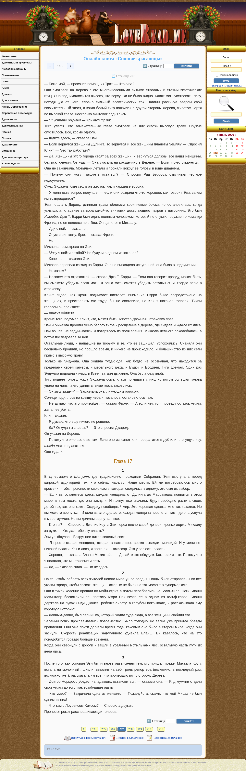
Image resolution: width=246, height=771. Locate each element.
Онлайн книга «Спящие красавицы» (123, 58)
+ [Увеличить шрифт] (70, 66)
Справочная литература (17, 113)
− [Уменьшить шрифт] (50, 66)
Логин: (226, 59)
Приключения (10, 75)
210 (149, 729)
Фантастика (9, 56)
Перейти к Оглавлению (130, 737)
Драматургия (10, 144)
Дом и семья (10, 100)
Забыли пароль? (233, 86)
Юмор (5, 87)
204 (94, 729)
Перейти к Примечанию (168, 737)
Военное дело (11, 163)
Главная (19, 48)
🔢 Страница (153, 65)
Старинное (9, 150)
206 (113, 729)
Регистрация (217, 86)
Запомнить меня (227, 75)
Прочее (6, 131)
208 (131, 729)
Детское (7, 94)
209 (140, 729)
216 (161, 729)
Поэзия (6, 138)
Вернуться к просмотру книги (89, 737)
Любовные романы (14, 68)
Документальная (12, 125)
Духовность (9, 119)
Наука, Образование (14, 106)
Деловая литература (15, 157)
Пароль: (226, 68)
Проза (5, 81)
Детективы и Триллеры (16, 62)
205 (104, 729)
